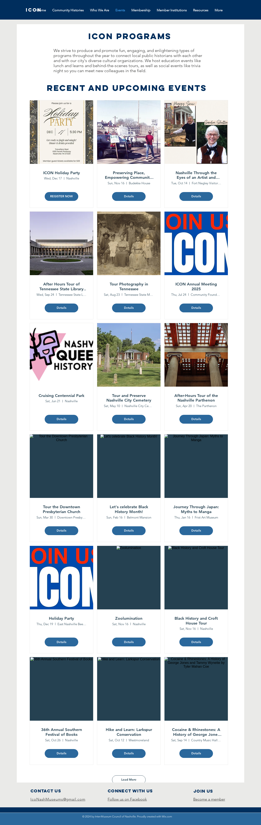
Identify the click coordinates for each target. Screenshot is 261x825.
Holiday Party (61, 618)
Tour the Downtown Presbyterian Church (61, 509)
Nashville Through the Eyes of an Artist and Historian (196, 175)
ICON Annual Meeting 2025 (196, 286)
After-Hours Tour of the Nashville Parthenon (196, 398)
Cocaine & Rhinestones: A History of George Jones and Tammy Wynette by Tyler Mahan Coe (196, 732)
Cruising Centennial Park (61, 395)
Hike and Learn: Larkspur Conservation (129, 732)
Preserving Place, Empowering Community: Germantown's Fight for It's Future (129, 175)
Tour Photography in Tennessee (129, 286)
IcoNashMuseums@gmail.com (57, 799)
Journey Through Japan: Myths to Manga (196, 509)
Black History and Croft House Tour (196, 621)
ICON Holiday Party (61, 173)
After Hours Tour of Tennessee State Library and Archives (61, 287)
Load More (128, 779)
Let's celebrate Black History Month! (129, 509)
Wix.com (167, 816)
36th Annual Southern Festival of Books (61, 732)
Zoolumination (128, 618)
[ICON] (34, 10)
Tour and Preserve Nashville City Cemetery (128, 398)
